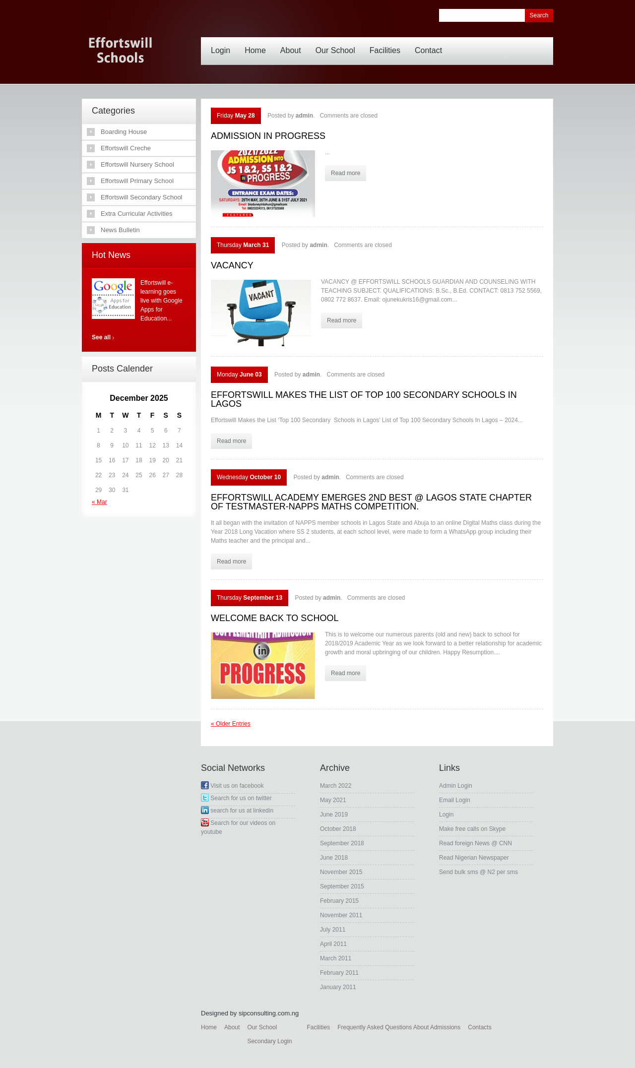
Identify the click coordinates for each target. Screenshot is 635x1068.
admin (304, 115)
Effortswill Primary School (137, 181)
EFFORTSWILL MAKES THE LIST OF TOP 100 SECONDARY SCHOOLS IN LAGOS (364, 399)
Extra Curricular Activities (136, 213)
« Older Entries (231, 723)
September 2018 (342, 843)
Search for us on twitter (236, 798)
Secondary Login (269, 1041)
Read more (345, 173)
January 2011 (338, 987)
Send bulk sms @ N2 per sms (478, 872)
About (293, 43)
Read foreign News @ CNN (475, 843)
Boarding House (124, 131)
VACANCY (232, 265)
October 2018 (338, 828)
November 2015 (341, 872)
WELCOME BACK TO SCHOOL (274, 618)
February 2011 (339, 972)
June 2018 (334, 857)
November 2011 (341, 915)
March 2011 (335, 958)
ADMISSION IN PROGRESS (268, 136)
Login (223, 43)
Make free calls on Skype (472, 828)
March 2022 (335, 785)
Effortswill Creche (126, 148)
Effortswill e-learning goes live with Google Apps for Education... (161, 300)
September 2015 (342, 886)
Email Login (454, 800)
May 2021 (333, 800)
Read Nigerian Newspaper (474, 857)
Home (258, 43)
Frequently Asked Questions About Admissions (398, 1027)
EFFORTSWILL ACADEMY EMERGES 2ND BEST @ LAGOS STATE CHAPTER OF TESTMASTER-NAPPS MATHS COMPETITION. (371, 502)
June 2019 (334, 814)
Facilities (387, 43)
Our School (338, 43)
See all (101, 337)
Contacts (479, 1027)
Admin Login (455, 785)
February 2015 (339, 900)
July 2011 (332, 929)
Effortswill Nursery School (137, 164)
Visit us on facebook (232, 785)
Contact (431, 43)
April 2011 (333, 944)
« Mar (99, 502)
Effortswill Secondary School (142, 197)
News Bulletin (120, 230)
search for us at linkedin (237, 810)
